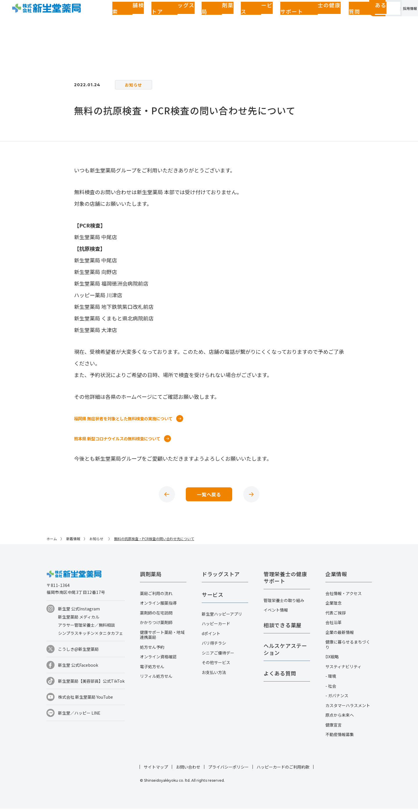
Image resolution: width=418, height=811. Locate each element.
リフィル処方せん (156, 678)
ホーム (51, 541)
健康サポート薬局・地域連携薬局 (162, 637)
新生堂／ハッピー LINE (79, 715)
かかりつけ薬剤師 (156, 625)
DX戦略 (332, 659)
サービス (197, 19)
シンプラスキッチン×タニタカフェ (90, 635)
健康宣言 (333, 727)
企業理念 (333, 605)
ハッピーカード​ (216, 626)
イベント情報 (276, 612)
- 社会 (330, 688)
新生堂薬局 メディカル (78, 619)
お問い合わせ (188, 769)
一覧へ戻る (209, 495)
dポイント (211, 636)
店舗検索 (114, 19)
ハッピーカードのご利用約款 (283, 769)
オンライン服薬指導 (158, 605)
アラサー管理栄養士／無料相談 (86, 627)
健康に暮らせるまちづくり (347, 646)
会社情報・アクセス (343, 596)
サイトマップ (156, 769)
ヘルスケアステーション (285, 651)
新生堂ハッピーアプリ (222, 616)
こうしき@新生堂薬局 (78, 651)
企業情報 (362, 18)
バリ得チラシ (214, 645)
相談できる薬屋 (283, 627)
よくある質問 (283, 19)
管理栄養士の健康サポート (238, 19)
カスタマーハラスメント (347, 708)
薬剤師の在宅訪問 (156, 615)
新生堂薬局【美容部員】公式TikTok (91, 683)
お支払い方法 (214, 674)
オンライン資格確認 (158, 659)
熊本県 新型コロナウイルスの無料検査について (123, 438)
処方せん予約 (152, 649)
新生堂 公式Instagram (79, 611)
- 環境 (330, 678)
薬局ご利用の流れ (156, 596)
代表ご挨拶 (335, 615)
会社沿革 (333, 625)
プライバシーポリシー (228, 769)
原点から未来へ (339, 717)
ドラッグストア (144, 19)
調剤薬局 (174, 19)
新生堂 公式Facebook (78, 667)
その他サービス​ (216, 665)
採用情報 (399, 18)
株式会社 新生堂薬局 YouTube (85, 699)
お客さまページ (325, 19)
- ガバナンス (336, 698)
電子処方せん (152, 669)
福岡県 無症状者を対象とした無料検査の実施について (130, 418)
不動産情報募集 (339, 737)
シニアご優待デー (218, 655)
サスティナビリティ (343, 669)
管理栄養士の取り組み (284, 602)
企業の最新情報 (339, 634)
